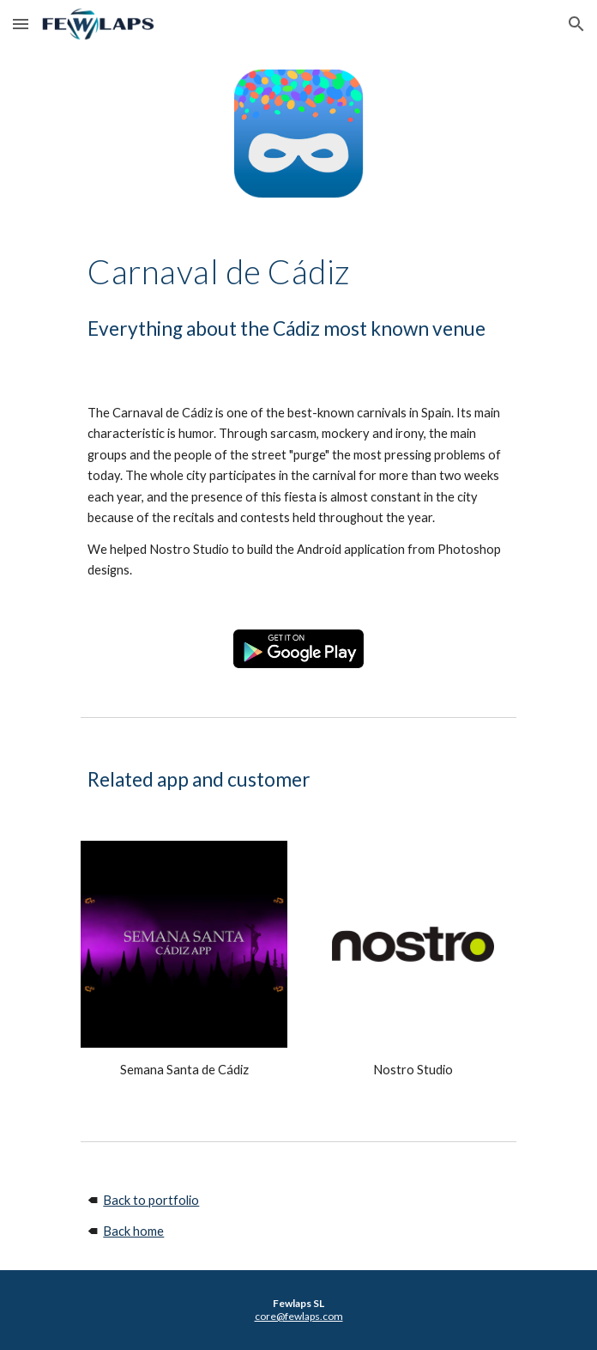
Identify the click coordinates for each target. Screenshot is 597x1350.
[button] (20, 23)
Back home (133, 1231)
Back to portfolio (151, 1200)
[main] (298, 271)
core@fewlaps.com (299, 1316)
